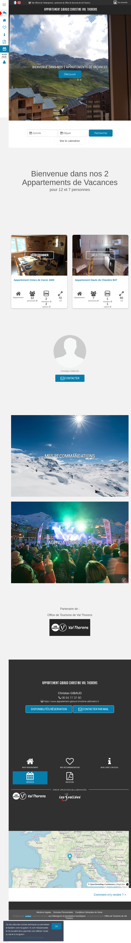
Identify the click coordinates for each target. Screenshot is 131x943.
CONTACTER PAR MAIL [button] (93, 709)
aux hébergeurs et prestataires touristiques (66, 916)
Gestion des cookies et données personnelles (25, 937)
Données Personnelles (63, 912)
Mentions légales (44, 912)
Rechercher (100, 133)
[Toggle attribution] (127, 884)
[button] (69, 140)
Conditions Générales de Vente (88, 912)
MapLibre (121, 884)
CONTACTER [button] (70, 378)
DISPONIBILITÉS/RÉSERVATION (49, 709)
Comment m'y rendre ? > (110, 894)
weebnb (28, 916)
